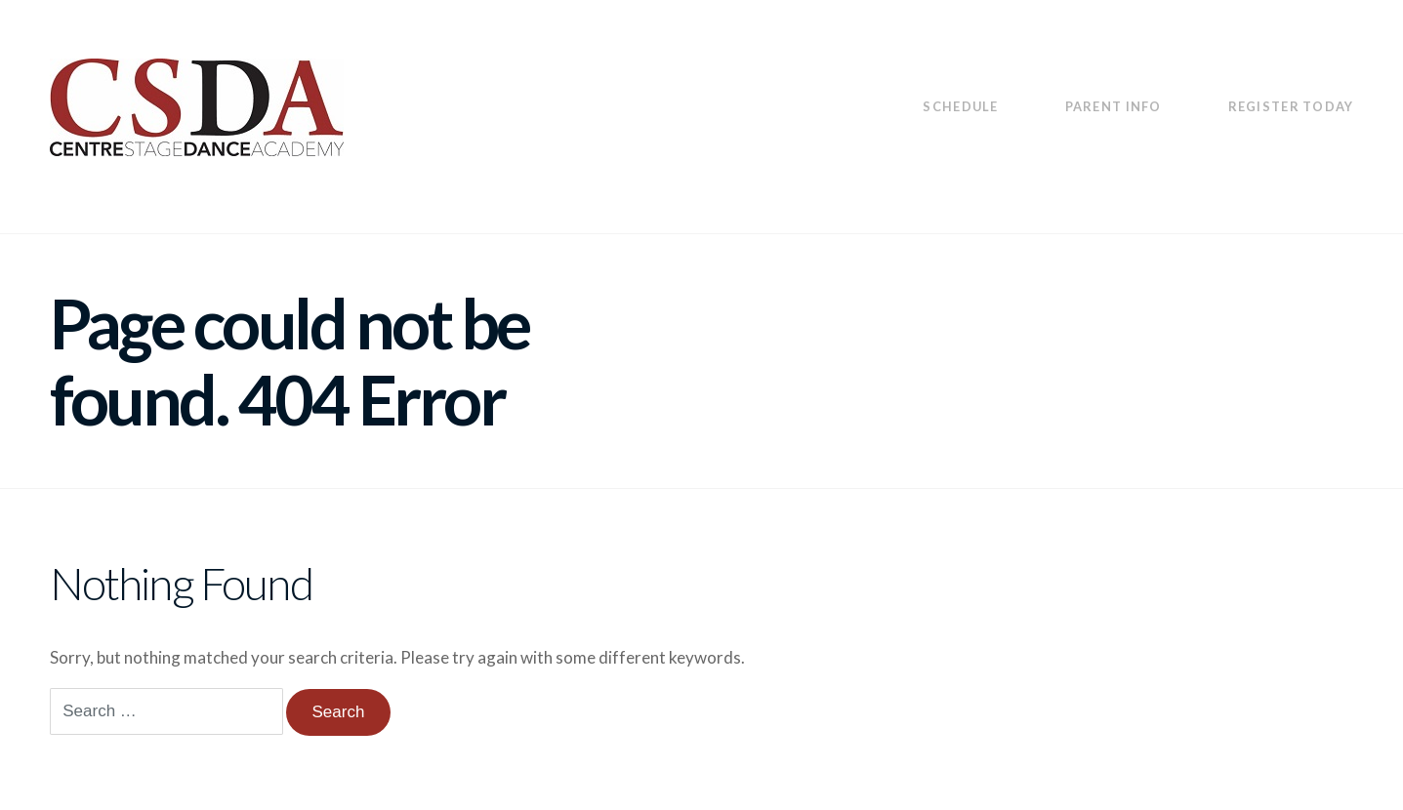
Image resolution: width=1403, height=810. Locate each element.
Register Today (1291, 106)
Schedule (960, 106)
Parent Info (1113, 106)
